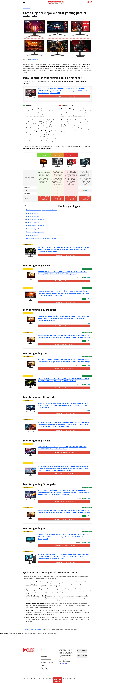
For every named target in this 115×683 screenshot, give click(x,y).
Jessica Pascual (34, 59)
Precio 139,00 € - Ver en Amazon (65, 326)
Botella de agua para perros (57, 679)
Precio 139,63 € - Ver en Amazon (58, 198)
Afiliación (43, 665)
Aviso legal (44, 656)
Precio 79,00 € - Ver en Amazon (64, 501)
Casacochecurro (63, 663)
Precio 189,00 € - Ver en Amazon (65, 413)
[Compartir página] (91, 2)
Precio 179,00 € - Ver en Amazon (65, 281)
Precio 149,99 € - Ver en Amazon (65, 546)
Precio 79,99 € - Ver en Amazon (64, 344)
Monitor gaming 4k (32, 213)
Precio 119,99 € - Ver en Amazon (65, 302)
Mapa (42, 650)
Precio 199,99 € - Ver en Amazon (85, 198)
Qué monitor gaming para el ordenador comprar (41, 238)
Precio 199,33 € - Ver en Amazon (65, 96)
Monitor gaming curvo (33, 222)
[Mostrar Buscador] (88, 2)
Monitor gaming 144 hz (33, 229)
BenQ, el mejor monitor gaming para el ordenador (41, 210)
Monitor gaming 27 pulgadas (35, 219)
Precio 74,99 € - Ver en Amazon (64, 474)
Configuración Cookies (47, 662)
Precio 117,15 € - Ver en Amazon (72, 198)
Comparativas (29, 629)
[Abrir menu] (24, 2)
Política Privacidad (46, 659)
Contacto (43, 653)
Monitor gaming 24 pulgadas (35, 232)
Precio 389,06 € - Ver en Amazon (65, 255)
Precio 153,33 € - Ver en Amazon (44, 198)
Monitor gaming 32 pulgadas (35, 226)
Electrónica (26, 8)
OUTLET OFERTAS (82, 650)
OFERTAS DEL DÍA (82, 655)
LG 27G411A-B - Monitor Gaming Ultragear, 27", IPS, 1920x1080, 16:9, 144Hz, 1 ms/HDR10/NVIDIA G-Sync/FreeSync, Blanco (62, 448)
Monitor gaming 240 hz (33, 216)
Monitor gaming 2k (32, 235)
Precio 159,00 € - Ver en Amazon (65, 388)
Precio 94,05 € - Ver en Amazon (64, 452)
